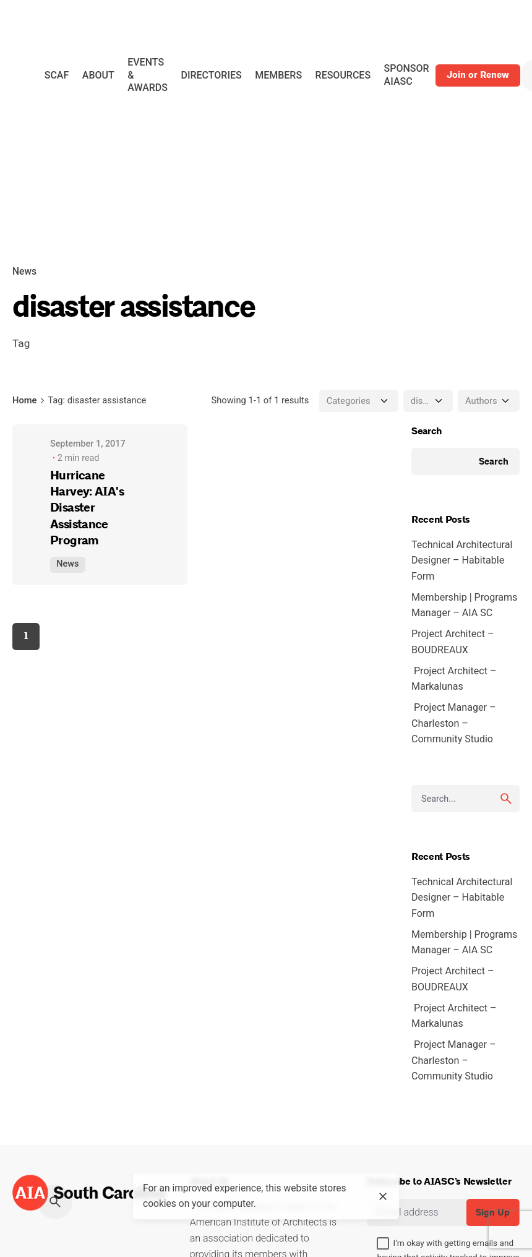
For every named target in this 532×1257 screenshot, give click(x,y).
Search (426, 431)
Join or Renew (478, 75)
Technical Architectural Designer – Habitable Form (461, 560)
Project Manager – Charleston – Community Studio (453, 723)
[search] (506, 798)
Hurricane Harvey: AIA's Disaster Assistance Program (87, 508)
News (24, 271)
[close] (383, 1196)
